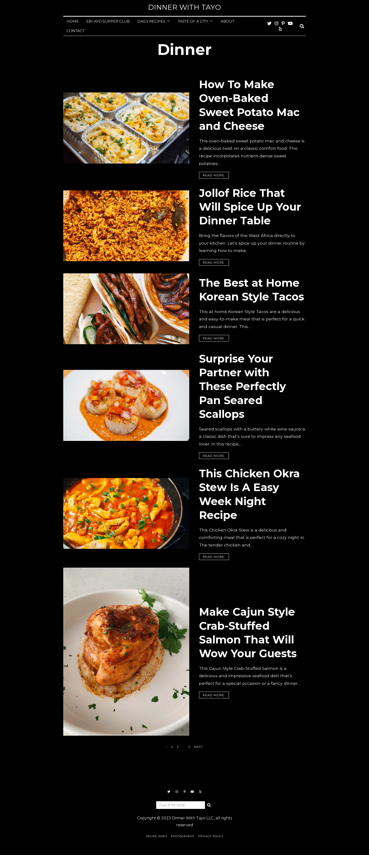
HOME (73, 21)
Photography (182, 836)
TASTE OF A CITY (193, 21)
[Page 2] (172, 746)
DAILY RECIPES (151, 21)
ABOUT (227, 21)
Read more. (214, 175)
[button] (209, 805)
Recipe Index (156, 836)
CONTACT (75, 31)
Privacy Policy (210, 836)
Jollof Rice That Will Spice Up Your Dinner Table (250, 207)
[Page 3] (177, 746)
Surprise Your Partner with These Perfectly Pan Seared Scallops (242, 386)
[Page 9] (189, 746)
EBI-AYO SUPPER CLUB (108, 21)
